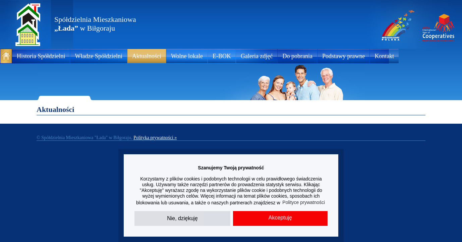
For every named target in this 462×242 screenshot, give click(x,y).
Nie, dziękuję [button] (182, 218)
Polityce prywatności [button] (303, 202)
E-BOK (222, 56)
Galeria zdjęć (257, 56)
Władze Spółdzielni (98, 56)
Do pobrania (297, 56)
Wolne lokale (187, 56)
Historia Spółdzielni (41, 56)
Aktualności (146, 56)
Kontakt (384, 56)
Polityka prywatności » (155, 137)
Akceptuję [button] (280, 217)
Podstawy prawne (343, 56)
